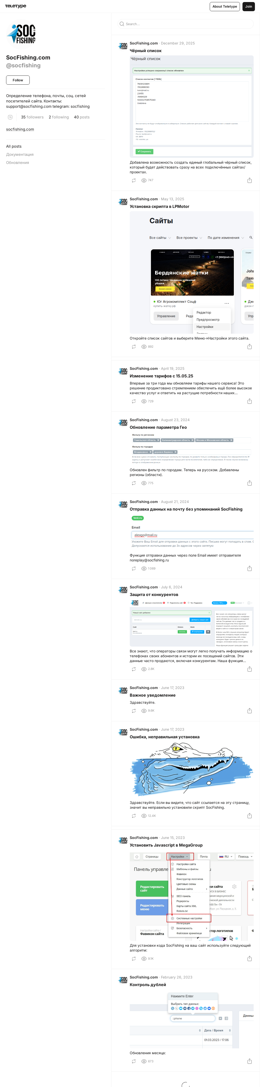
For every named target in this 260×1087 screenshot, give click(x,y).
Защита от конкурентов (154, 594)
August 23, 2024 (175, 420)
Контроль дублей (148, 984)
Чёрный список (145, 50)
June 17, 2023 (172, 687)
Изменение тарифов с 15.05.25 (161, 375)
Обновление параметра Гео (158, 427)
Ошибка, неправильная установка (165, 736)
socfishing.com (20, 129)
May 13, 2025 (172, 199)
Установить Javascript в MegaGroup (166, 845)
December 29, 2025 (178, 43)
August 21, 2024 (175, 501)
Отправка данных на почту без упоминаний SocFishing (186, 509)
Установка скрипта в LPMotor (159, 206)
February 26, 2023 (176, 977)
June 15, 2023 (173, 837)
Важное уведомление (153, 695)
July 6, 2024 (171, 587)
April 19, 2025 (172, 368)
